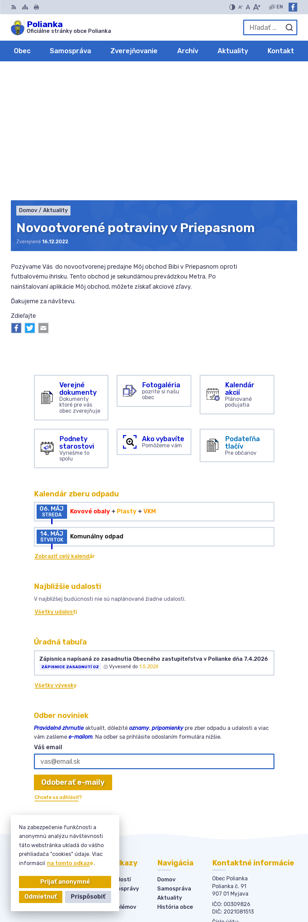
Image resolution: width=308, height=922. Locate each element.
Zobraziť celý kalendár (65, 427)
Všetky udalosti (56, 482)
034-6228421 (231, 803)
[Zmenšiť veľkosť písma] (240, 7)
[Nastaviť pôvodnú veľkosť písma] (247, 7)
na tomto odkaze (70, 863)
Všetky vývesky (56, 556)
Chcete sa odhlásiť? (58, 668)
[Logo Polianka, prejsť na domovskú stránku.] (61, 27)
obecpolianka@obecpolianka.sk (254, 810)
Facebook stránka (237, 818)
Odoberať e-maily (73, 653)
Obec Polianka (251, 895)
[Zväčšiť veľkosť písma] (256, 7)
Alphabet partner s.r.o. (239, 886)
